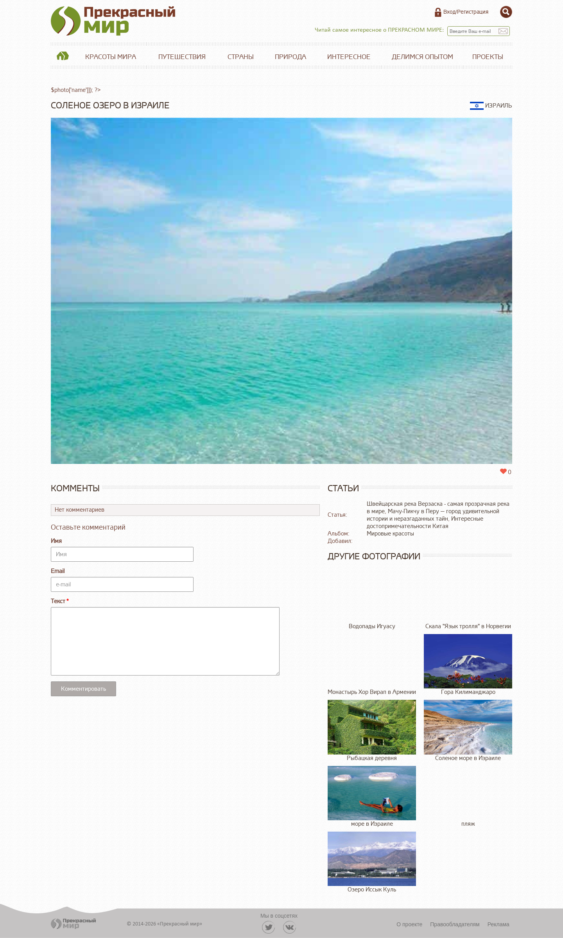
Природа (290, 57)
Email (58, 571)
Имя (56, 541)
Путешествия (182, 57)
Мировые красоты (390, 533)
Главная (62, 57)
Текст (58, 601)
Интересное (349, 57)
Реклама (498, 924)
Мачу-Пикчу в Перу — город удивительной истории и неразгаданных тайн (433, 515)
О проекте (409, 924)
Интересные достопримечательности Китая (425, 522)
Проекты (487, 57)
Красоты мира (110, 57)
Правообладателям (454, 924)
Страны (241, 57)
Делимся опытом (422, 57)
